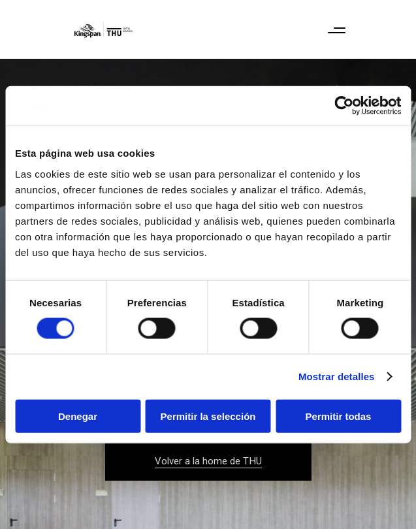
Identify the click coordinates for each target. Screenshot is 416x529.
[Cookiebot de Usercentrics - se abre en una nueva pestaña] (344, 106)
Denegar (77, 415)
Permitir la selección (208, 415)
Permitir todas (339, 415)
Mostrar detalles (336, 376)
